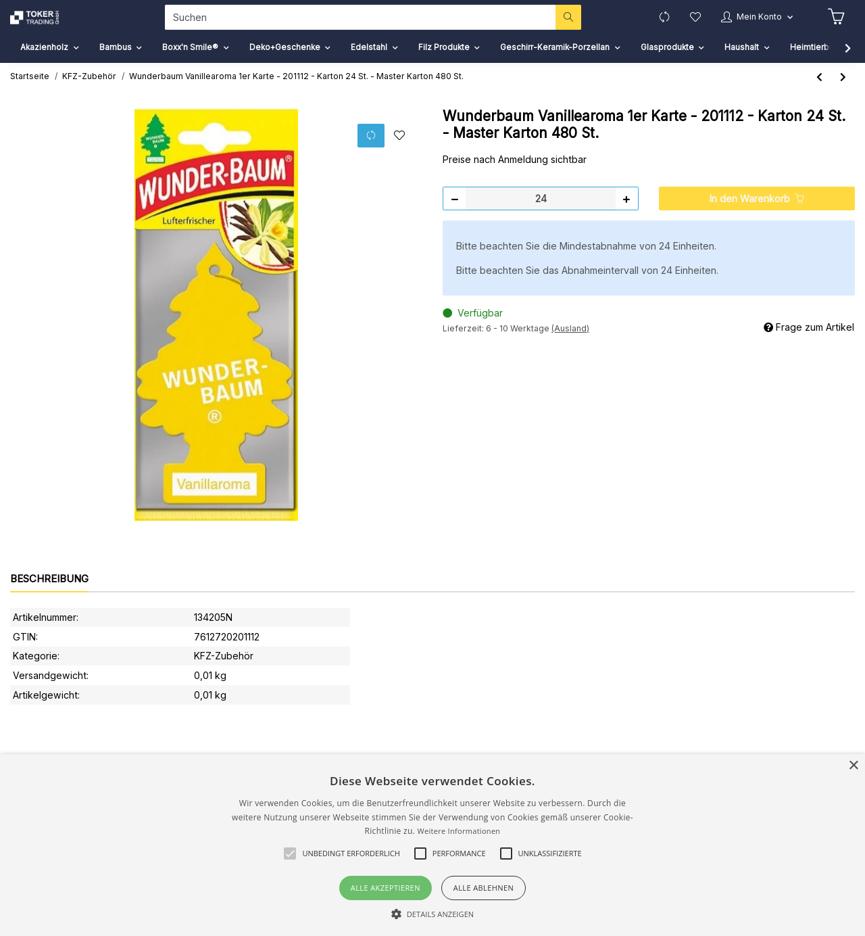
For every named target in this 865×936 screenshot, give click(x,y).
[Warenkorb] (835, 26)
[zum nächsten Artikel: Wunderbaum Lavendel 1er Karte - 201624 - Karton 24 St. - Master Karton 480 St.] (843, 95)
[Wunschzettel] (684, 26)
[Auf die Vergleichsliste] (370, 153)
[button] (751, 26)
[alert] (432, 845)
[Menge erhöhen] (626, 216)
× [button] (853, 766)
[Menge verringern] (454, 216)
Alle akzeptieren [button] (385, 888)
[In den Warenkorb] (757, 216)
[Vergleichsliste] (651, 26)
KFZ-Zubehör (223, 674)
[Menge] (541, 216)
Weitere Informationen (458, 831)
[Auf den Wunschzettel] (399, 153)
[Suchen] (353, 26)
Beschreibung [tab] (49, 596)
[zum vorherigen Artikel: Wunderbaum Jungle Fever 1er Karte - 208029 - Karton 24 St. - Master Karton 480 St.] (819, 95)
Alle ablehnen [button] (483, 888)
